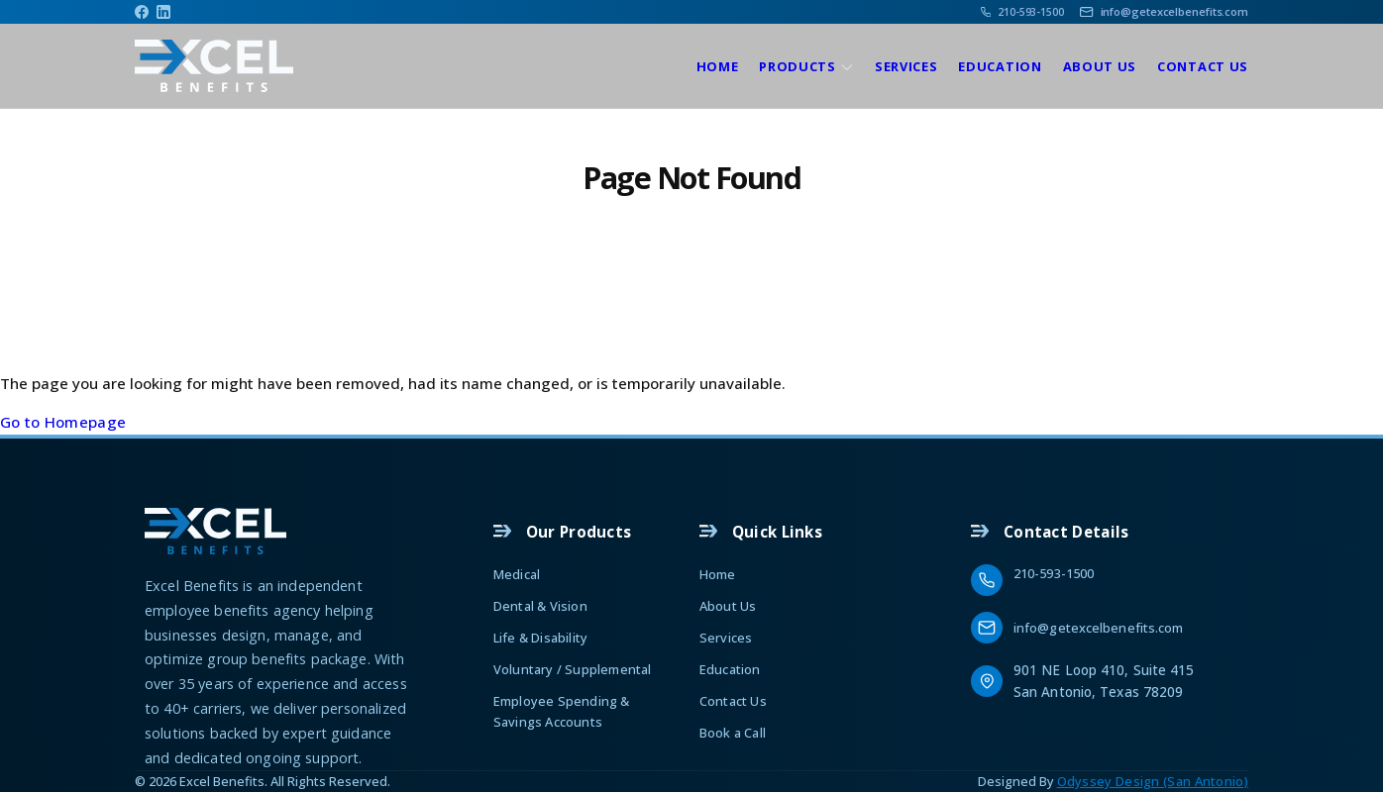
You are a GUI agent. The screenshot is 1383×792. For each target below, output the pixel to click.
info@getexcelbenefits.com (1098, 628)
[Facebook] (142, 12)
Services (906, 66)
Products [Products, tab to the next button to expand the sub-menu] (797, 66)
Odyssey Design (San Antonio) (1152, 781)
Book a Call (732, 733)
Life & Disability (540, 637)
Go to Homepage (63, 422)
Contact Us (1202, 66)
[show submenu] (847, 67)
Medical (516, 574)
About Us (1100, 66)
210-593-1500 (1053, 573)
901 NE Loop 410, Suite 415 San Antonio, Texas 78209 (1106, 680)
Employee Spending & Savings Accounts (561, 711)
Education (999, 66)
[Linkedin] (163, 12)
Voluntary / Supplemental (572, 669)
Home (717, 66)
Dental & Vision (540, 606)
